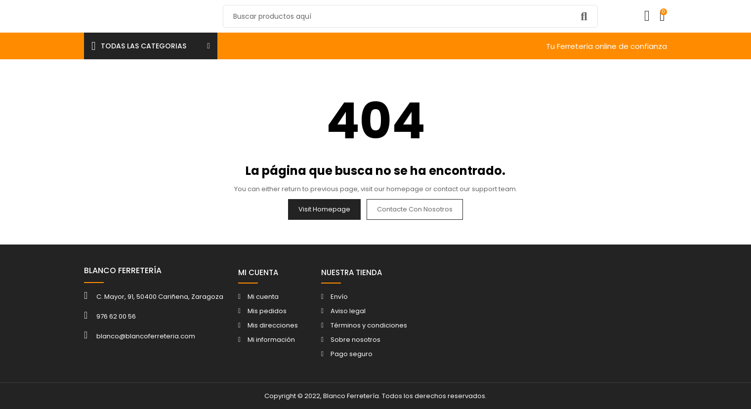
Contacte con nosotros (415, 209)
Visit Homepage (324, 209)
